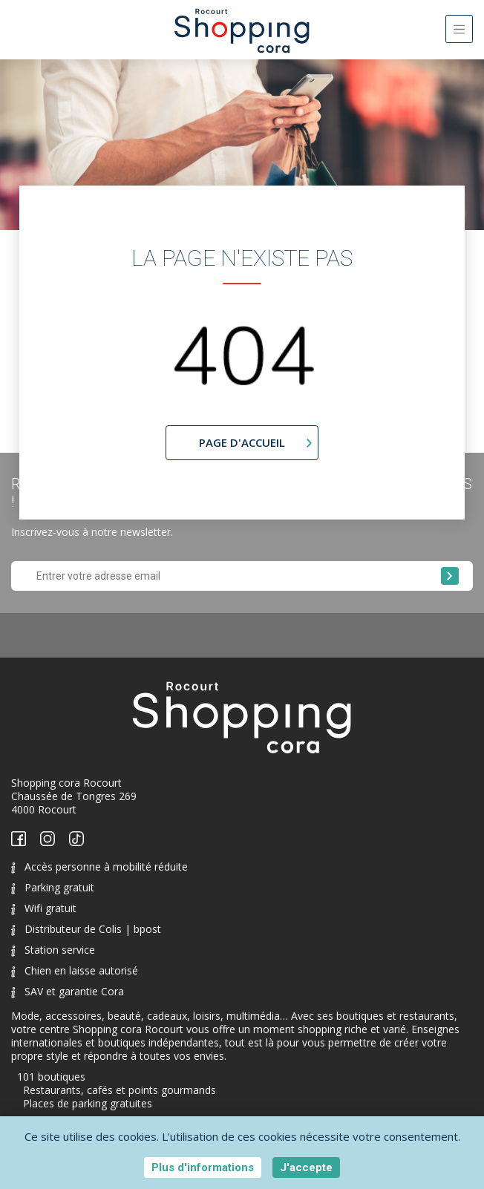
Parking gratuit (52, 887)
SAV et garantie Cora (67, 991)
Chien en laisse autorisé (74, 970)
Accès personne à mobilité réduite (99, 866)
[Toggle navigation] (459, 29)
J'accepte (306, 1167)
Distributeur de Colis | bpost (86, 929)
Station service (53, 950)
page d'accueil (242, 442)
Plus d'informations (202, 1167)
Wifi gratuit (43, 908)
